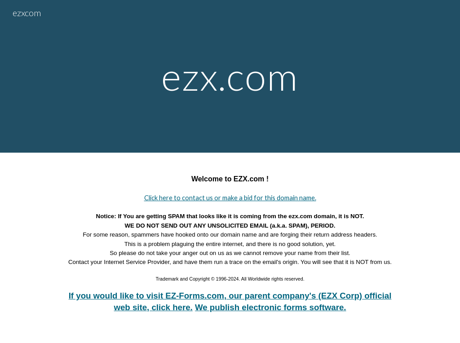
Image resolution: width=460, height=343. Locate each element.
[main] (229, 76)
